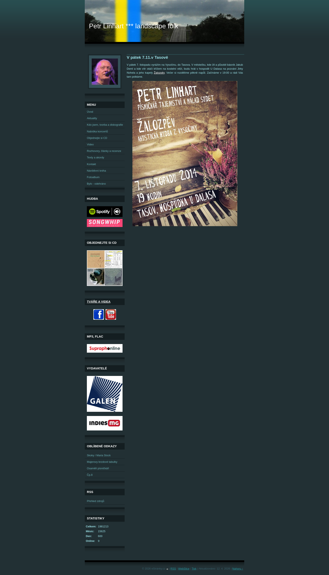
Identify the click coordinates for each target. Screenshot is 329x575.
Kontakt (91, 164)
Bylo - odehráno (96, 183)
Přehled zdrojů (95, 501)
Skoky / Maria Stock (99, 455)
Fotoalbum (93, 177)
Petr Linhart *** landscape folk (133, 26)
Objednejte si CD (97, 138)
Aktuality (92, 118)
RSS (173, 568)
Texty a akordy (95, 157)
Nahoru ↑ (237, 568)
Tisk (194, 568)
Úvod (90, 111)
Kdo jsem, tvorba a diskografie (105, 124)
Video (90, 144)
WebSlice (183, 568)
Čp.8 (90, 474)
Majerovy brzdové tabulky (102, 461)
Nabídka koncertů (97, 131)
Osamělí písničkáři (98, 468)
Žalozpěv (159, 72)
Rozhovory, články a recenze (104, 151)
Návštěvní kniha (96, 170)
